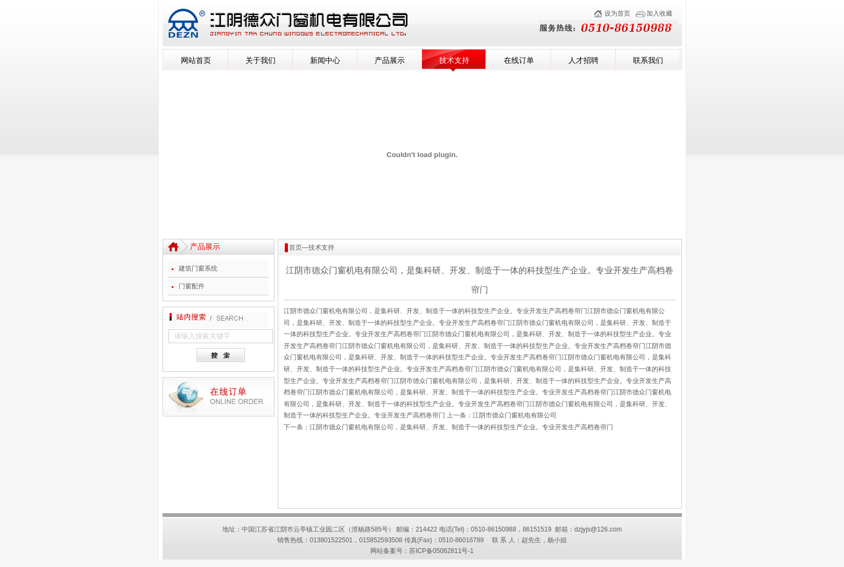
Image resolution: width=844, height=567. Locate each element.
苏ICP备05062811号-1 (441, 551)
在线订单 (519, 60)
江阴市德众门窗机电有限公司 (515, 415)
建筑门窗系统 (198, 268)
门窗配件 (192, 286)
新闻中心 (325, 60)
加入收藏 (659, 13)
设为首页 (617, 13)
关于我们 (260, 60)
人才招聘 (583, 60)
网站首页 (196, 60)
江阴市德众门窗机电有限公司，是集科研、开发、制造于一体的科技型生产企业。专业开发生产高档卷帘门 (461, 427)
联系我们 (648, 60)
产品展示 (390, 60)
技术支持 (454, 60)
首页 (295, 247)
